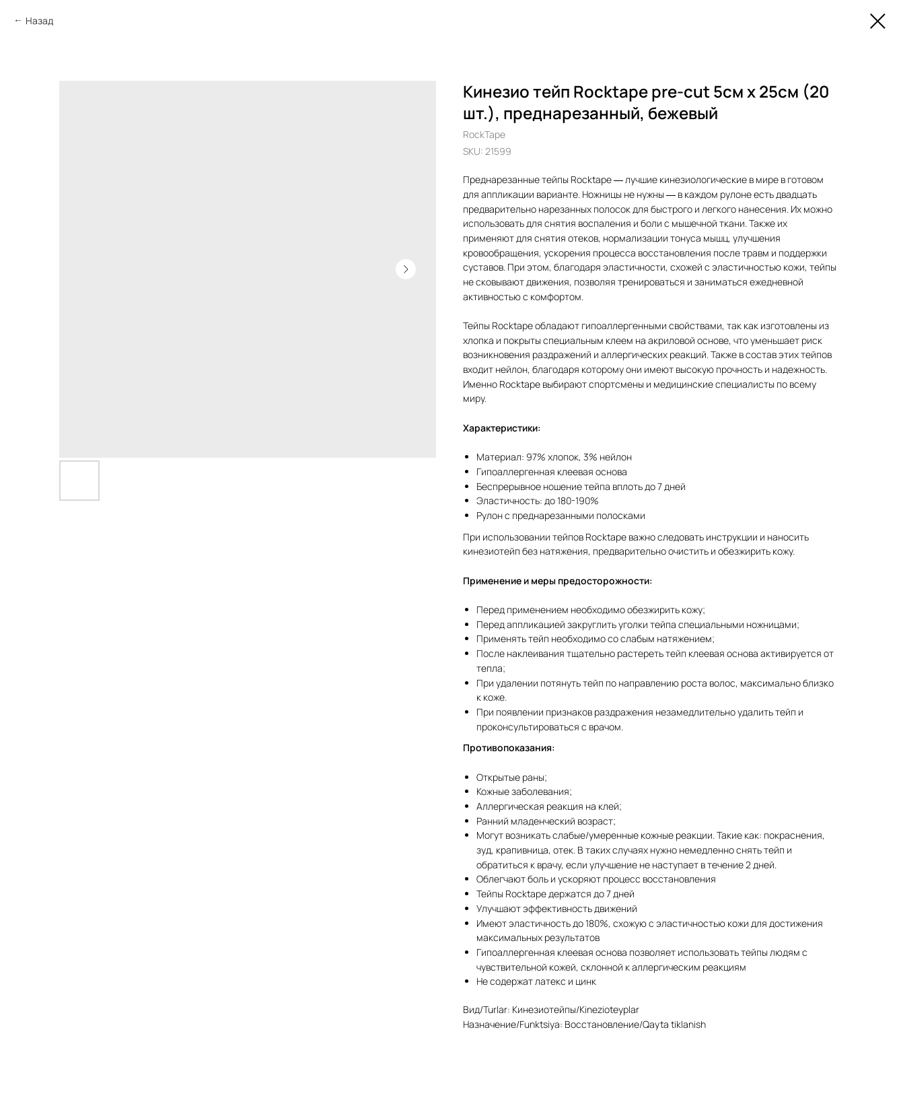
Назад (39, 20)
